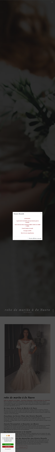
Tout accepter (8, 444)
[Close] (41, 213)
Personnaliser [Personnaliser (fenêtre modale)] (8, 449)
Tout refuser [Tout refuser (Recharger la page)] (8, 446)
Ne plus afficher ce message (35, 238)
